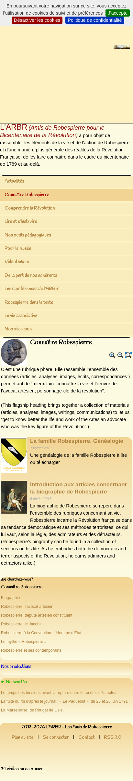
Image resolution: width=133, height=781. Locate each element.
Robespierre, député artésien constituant (36, 615)
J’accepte (117, 13)
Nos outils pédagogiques (28, 235)
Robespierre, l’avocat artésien (27, 606)
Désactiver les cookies (37, 20)
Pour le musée (18, 249)
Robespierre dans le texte (29, 303)
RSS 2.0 (112, 738)
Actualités (14, 181)
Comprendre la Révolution (30, 208)
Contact (86, 738)
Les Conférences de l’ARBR (32, 289)
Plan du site (22, 738)
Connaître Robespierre (27, 195)
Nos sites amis (18, 329)
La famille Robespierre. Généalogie (76, 441)
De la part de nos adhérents (31, 276)
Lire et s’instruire (21, 222)
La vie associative (21, 316)
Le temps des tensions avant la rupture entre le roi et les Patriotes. (59, 692)
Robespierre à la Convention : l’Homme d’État (41, 633)
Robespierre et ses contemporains (31, 650)
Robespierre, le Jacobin (22, 624)
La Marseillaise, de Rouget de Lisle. (32, 710)
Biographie (10, 597)
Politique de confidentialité (95, 20)
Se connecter (56, 738)
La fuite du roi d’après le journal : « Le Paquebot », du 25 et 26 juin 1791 (64, 701)
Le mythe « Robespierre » (24, 641)
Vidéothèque (17, 262)
